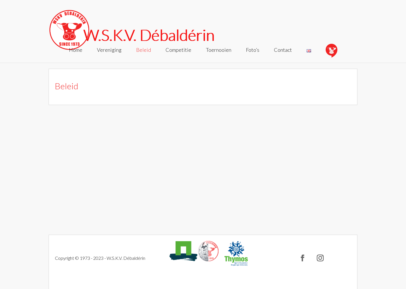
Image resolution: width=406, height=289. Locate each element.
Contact (283, 50)
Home (75, 50)
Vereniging (109, 50)
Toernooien (218, 50)
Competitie (178, 50)
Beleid (143, 50)
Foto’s (252, 50)
